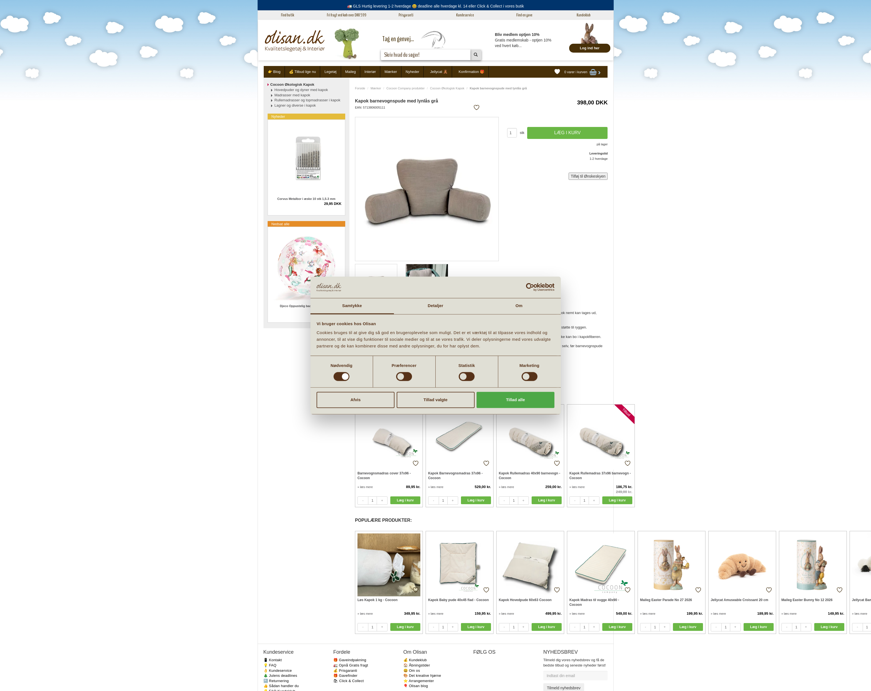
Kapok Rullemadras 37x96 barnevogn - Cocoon (600, 475)
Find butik (287, 15)
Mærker (390, 72)
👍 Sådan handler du (281, 686)
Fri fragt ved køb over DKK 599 (346, 15)
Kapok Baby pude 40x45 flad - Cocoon (458, 600)
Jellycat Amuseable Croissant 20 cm (739, 600)
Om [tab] (518, 305)
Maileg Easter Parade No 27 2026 (666, 600)
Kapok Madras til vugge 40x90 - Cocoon (594, 602)
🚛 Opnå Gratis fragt (350, 665)
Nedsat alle (281, 224)
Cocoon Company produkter (405, 88)
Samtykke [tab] (352, 305)
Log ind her (589, 48)
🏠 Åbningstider (416, 665)
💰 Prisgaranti (345, 670)
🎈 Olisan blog (415, 686)
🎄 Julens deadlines (280, 675)
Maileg (350, 72)
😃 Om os (411, 670)
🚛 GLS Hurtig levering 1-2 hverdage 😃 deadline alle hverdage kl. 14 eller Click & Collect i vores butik (435, 6)
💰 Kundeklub (415, 660)
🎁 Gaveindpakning (349, 660)
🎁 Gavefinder (345, 675)
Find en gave (524, 15)
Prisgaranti (406, 15)
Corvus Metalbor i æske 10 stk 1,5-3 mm (306, 198)
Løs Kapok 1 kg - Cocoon (377, 600)
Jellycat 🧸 (439, 72)
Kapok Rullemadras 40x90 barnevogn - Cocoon (529, 475)
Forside (360, 88)
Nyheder (412, 72)
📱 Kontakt (272, 660)
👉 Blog (274, 72)
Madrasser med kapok (292, 95)
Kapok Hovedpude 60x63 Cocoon (525, 600)
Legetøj (330, 72)
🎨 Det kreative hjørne (422, 675)
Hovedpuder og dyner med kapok (301, 90)
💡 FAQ (270, 665)
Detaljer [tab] (435, 305)
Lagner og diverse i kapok (295, 105)
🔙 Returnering (276, 681)
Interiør (370, 72)
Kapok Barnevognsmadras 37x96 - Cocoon (455, 475)
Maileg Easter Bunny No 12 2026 (807, 600)
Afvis (356, 399)
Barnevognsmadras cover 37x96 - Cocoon (384, 475)
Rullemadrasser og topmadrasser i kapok (307, 100)
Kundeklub (584, 15)
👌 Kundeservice (277, 670)
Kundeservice (465, 15)
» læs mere (365, 487)
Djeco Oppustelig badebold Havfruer (306, 306)
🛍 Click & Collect (348, 681)
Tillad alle (515, 399)
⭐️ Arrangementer (418, 681)
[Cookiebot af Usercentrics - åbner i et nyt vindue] (530, 287)
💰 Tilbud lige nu (302, 72)
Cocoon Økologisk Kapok (447, 88)
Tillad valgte (435, 399)
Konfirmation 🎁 (471, 72)
